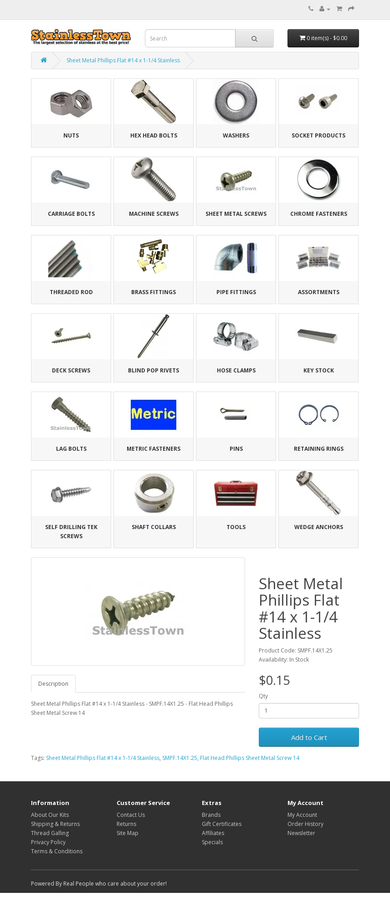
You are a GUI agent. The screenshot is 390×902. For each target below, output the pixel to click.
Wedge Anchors (318, 527)
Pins (236, 449)
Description (53, 684)
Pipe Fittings (236, 292)
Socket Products (318, 135)
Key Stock (318, 370)
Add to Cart (309, 737)
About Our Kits (50, 815)
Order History (305, 824)
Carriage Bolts (71, 214)
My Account (302, 815)
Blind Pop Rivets (153, 370)
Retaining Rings (319, 449)
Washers (236, 135)
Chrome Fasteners (318, 214)
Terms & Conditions (56, 851)
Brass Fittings (153, 292)
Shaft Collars (154, 527)
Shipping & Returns (55, 824)
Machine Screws (154, 214)
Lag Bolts (71, 449)
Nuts (71, 135)
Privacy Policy (48, 842)
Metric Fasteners (153, 449)
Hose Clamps (236, 370)
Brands (211, 815)
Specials (212, 842)
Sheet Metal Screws (236, 214)
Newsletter (301, 833)
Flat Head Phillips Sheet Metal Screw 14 (249, 758)
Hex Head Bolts (153, 135)
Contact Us (131, 815)
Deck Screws (71, 370)
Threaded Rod (71, 292)
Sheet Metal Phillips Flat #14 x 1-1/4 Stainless (123, 60)
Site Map (128, 833)
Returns (126, 824)
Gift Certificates (221, 824)
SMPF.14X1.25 (179, 758)
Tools (236, 527)
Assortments (318, 292)
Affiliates (213, 833)
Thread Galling (50, 833)
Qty (263, 696)
